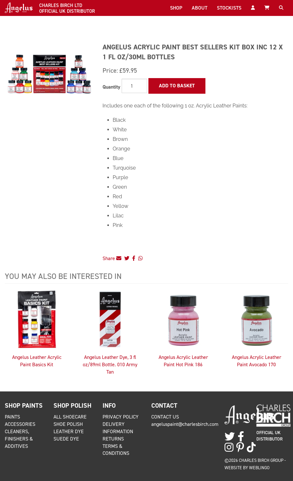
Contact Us (165, 416)
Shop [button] (176, 7)
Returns (113, 438)
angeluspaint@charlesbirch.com (184, 424)
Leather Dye (69, 431)
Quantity (111, 87)
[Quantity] (134, 86)
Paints (12, 416)
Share (112, 258)
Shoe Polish (68, 424)
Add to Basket (177, 85)
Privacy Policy (121, 416)
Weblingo (259, 467)
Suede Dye (66, 438)
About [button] (199, 7)
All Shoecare (70, 416)
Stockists (229, 7)
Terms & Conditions (116, 450)
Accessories (20, 424)
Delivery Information (118, 428)
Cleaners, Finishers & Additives (19, 438)
